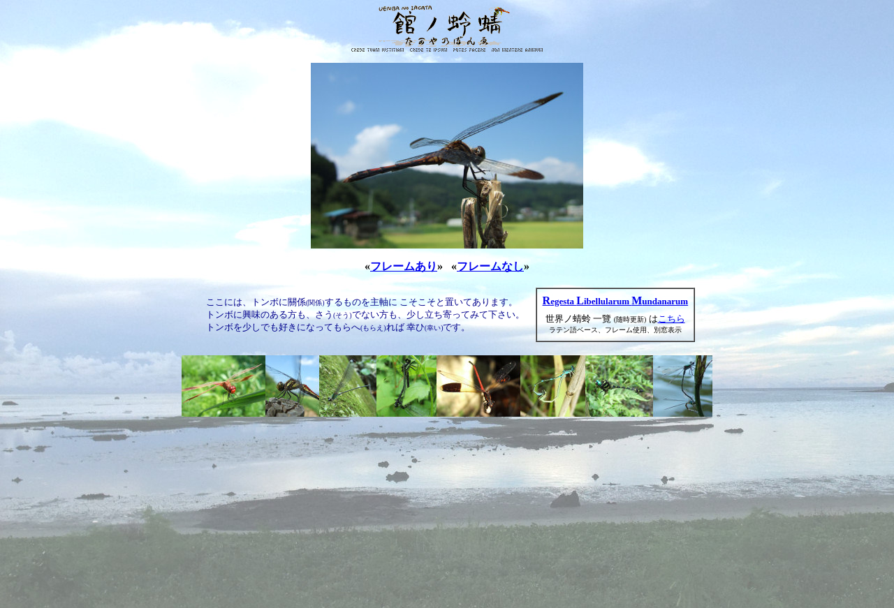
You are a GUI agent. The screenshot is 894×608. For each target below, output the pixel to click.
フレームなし (490, 266)
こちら (671, 318)
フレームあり (403, 266)
